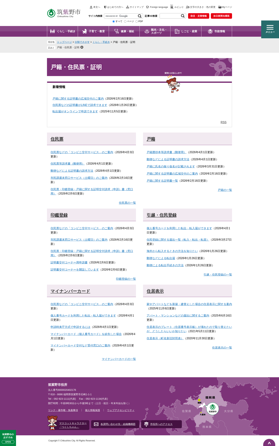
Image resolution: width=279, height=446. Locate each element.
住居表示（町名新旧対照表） (165, 338)
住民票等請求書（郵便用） (68, 163)
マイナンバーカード (70, 291)
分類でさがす (82, 42)
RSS (224, 122)
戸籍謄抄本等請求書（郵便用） (166, 152)
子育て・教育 (97, 31)
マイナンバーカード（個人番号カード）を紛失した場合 (86, 334)
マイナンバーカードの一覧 (119, 359)
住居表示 (155, 291)
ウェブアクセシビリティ (121, 410)
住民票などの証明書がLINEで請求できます (79, 105)
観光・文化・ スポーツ (159, 31)
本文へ (96, 7)
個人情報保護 (92, 410)
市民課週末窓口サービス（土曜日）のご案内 (79, 177)
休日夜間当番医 (221, 16)
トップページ (64, 42)
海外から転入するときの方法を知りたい (172, 251)
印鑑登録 (59, 215)
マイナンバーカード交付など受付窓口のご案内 (80, 345)
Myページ (227, 7)
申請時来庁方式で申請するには (70, 326)
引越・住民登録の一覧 (218, 274)
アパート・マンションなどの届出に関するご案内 (178, 315)
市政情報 (219, 31)
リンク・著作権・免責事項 (63, 410)
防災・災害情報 (199, 16)
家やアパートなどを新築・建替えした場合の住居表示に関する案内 (189, 304)
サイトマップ (137, 7)
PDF (140, 21)
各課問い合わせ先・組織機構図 (118, 424)
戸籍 (151, 139)
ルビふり (179, 7)
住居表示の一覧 (222, 347)
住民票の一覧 (127, 202)
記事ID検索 (151, 16)
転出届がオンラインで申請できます (75, 111)
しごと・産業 (189, 31)
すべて (118, 21)
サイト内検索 (95, 16)
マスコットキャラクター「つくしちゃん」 (73, 425)
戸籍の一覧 (225, 189)
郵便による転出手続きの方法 (165, 265)
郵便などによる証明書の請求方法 (72, 170)
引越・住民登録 (162, 215)
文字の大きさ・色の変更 (202, 7)
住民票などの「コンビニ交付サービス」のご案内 (82, 152)
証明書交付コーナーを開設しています (75, 269)
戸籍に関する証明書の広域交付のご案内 (78, 98)
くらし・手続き (66, 31)
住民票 (57, 139)
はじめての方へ (115, 7)
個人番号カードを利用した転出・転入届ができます (179, 228)
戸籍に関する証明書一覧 (162, 180)
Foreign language (159, 7)
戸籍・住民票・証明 (68, 47)
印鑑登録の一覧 (126, 278)
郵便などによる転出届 (161, 258)
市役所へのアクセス (161, 424)
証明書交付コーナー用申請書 (69, 262)
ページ (130, 21)
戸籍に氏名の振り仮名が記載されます (171, 166)
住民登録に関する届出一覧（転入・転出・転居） (178, 239)
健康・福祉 (127, 31)
